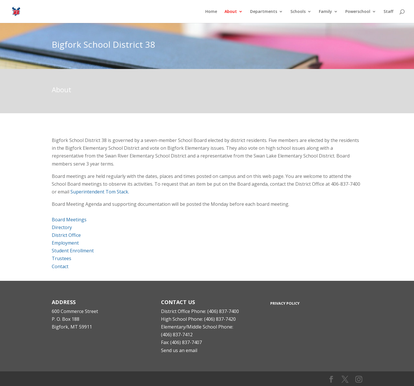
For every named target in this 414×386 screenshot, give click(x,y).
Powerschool (357, 11)
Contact (60, 266)
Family (325, 11)
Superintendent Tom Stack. (99, 192)
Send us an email (179, 350)
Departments (263, 11)
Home (211, 11)
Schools (298, 11)
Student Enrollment (73, 250)
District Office (66, 235)
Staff (388, 11)
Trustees (61, 258)
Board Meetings (69, 219)
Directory (62, 227)
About (231, 11)
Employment (65, 243)
